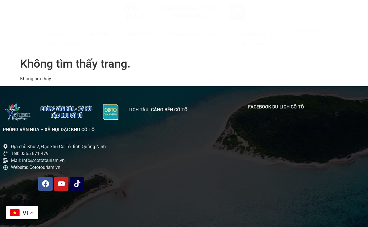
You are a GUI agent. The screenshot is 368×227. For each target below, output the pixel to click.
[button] (196, 35)
